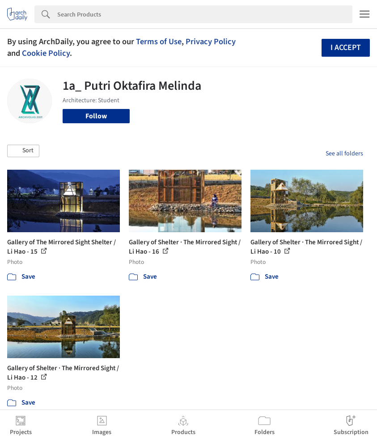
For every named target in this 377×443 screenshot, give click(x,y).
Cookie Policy (46, 53)
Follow (96, 116)
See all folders (344, 153)
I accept (345, 47)
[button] (23, 151)
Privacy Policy (211, 41)
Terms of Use (159, 41)
